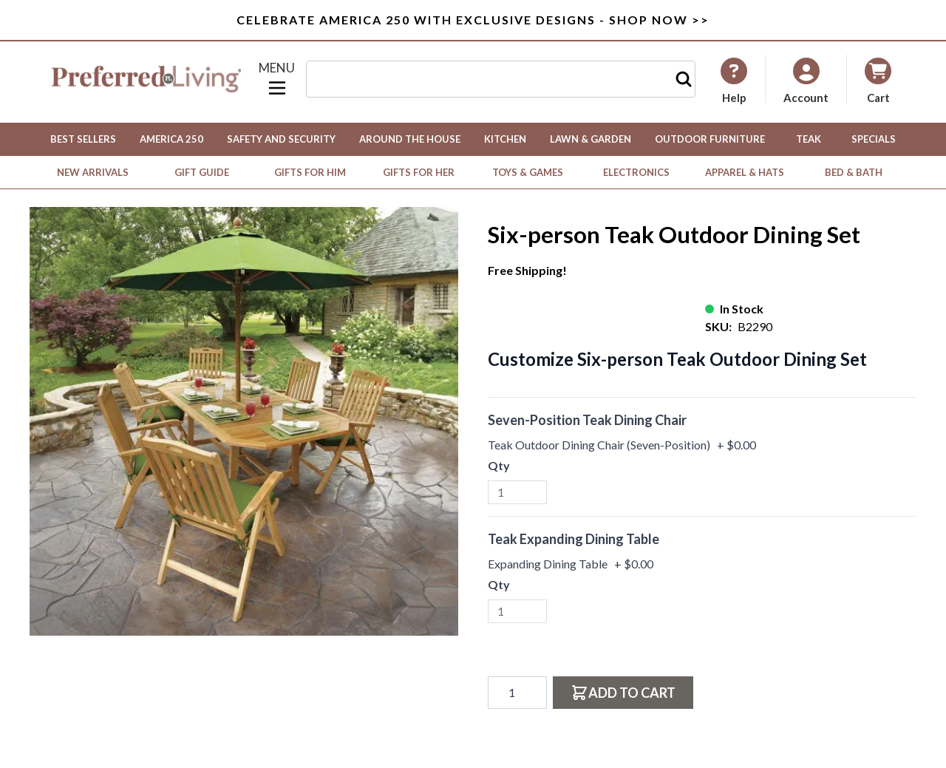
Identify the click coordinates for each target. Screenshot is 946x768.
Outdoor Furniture (710, 139)
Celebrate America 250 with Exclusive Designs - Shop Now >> (473, 20)
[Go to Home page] (146, 79)
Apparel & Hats (744, 172)
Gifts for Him (310, 172)
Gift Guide (201, 172)
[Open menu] (277, 79)
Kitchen (505, 139)
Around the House (409, 139)
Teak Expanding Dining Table (573, 539)
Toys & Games (527, 172)
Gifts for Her (419, 172)
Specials (873, 139)
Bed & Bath (853, 172)
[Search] (683, 79)
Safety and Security (281, 139)
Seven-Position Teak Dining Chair (587, 420)
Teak (808, 139)
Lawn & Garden (590, 139)
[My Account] (734, 80)
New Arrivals (93, 172)
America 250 (171, 139)
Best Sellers (83, 139)
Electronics (636, 172)
